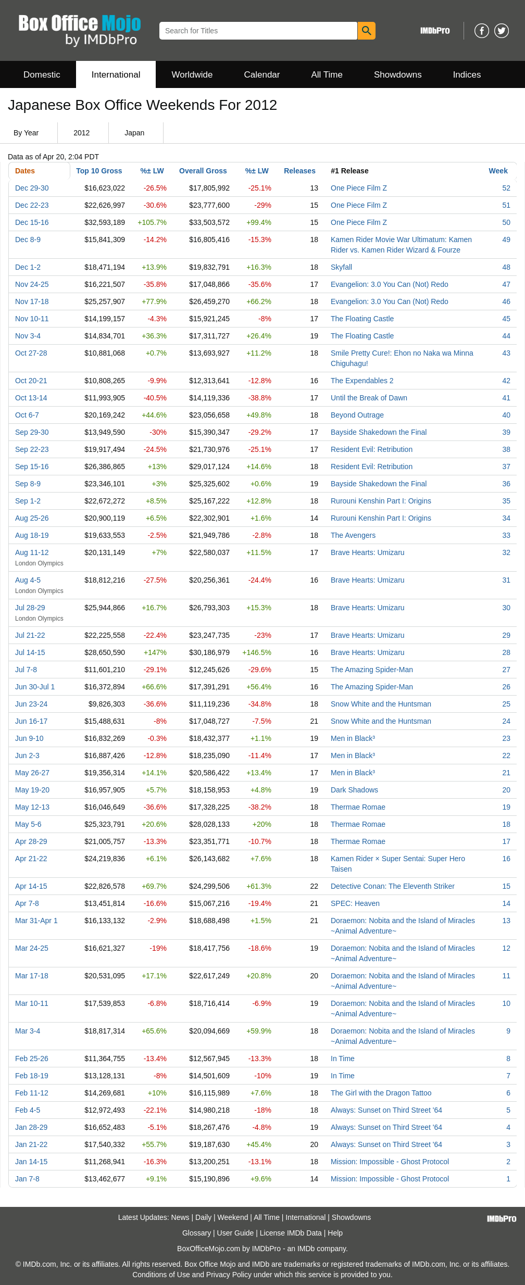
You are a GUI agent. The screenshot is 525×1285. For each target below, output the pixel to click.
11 (506, 976)
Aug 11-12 (32, 552)
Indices (467, 75)
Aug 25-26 (32, 518)
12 (506, 948)
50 (506, 222)
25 (506, 704)
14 (506, 903)
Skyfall (341, 267)
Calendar (262, 75)
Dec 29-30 (32, 188)
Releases (300, 171)
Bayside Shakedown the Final (379, 432)
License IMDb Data (291, 1233)
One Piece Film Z (359, 188)
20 (506, 790)
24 (506, 721)
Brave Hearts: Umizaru (368, 552)
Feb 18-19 (31, 1076)
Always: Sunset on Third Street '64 (386, 1110)
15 (506, 886)
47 (506, 284)
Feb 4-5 (27, 1110)
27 (506, 669)
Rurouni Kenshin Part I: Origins (381, 501)
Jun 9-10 (29, 738)
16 (506, 858)
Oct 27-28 (31, 353)
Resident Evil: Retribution (372, 449)
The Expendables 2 (362, 380)
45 (506, 318)
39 (506, 432)
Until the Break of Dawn (369, 398)
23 (506, 738)
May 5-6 (28, 824)
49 (506, 239)
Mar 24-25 (31, 948)
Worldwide (192, 75)
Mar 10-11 (31, 1003)
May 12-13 (32, 807)
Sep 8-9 (28, 484)
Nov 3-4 (28, 336)
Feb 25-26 (31, 1058)
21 (506, 773)
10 (506, 1003)
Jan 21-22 (31, 1144)
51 (506, 205)
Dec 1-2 (28, 267)
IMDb (306, 1248)
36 (506, 484)
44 (506, 336)
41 (506, 398)
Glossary (196, 1233)
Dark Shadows (354, 790)
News (180, 1217)
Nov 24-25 (32, 284)
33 (506, 535)
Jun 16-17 (31, 721)
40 (506, 415)
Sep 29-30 (32, 432)
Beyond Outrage (357, 415)
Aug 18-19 (32, 535)
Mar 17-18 (31, 976)
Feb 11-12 (31, 1093)
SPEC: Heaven (355, 903)
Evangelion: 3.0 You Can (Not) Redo (389, 284)
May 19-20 (32, 790)
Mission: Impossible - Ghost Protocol (390, 1161)
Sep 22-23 (32, 449)
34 (506, 518)
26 (506, 687)
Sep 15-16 (32, 466)
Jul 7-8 (26, 669)
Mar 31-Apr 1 (36, 920)
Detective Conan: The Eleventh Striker (393, 886)
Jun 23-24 (31, 704)
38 (506, 449)
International (116, 75)
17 (506, 841)
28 (506, 652)
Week (498, 171)
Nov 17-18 (32, 301)
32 (506, 552)
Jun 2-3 (27, 755)
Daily (203, 1217)
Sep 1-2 (28, 501)
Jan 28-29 (31, 1127)
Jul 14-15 (30, 652)
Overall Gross (203, 171)
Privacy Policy (229, 1274)
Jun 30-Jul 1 (35, 687)
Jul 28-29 (30, 607)
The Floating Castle (362, 318)
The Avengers (353, 535)
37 (506, 466)
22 (506, 755)
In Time (343, 1058)
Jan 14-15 (31, 1161)
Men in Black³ (353, 738)
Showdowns (398, 75)
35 (506, 501)
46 (506, 301)
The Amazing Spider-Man (372, 669)
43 (506, 353)
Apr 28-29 (31, 841)
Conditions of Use (161, 1274)
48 (506, 267)
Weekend (233, 1217)
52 (506, 188)
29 (506, 635)
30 (506, 607)
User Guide (235, 1233)
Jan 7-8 (27, 1179)
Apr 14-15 (31, 886)
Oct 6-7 (27, 415)
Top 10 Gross (99, 171)
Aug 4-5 (28, 580)
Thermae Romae (358, 807)
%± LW (152, 171)
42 (506, 380)
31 (506, 580)
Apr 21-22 (31, 858)
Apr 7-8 (27, 903)
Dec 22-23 (32, 205)
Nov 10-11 (32, 318)
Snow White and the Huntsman (381, 704)
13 (506, 920)
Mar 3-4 (27, 1031)
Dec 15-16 (32, 222)
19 (506, 807)
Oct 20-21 (31, 380)
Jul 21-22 (30, 635)
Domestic (41, 75)
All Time (327, 75)
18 (506, 824)
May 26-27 (32, 773)
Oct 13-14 (31, 398)
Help (335, 1233)
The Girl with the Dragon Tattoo (381, 1093)
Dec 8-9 (28, 239)
